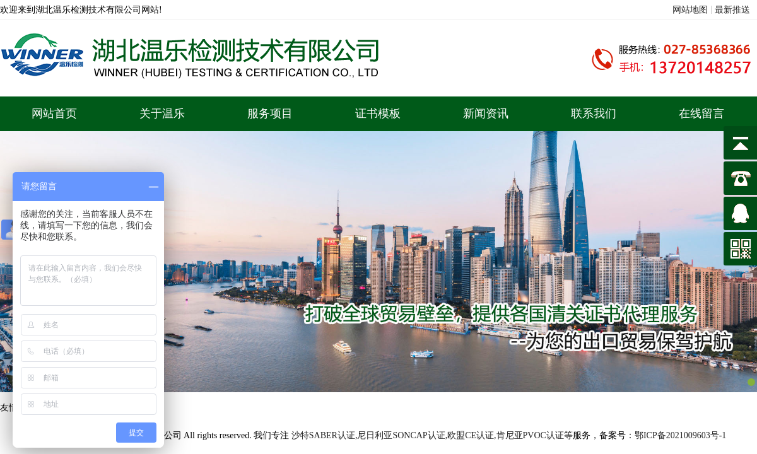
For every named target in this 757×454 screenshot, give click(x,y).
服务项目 (270, 113)
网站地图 (690, 10)
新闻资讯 (485, 113)
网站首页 (54, 113)
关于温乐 (162, 113)
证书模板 (378, 113)
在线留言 (701, 113)
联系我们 (593, 113)
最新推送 (732, 10)
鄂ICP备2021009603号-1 (680, 435)
